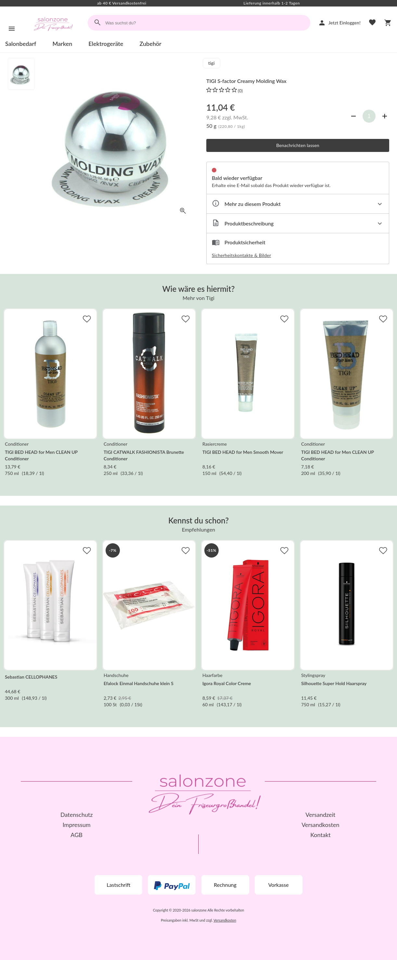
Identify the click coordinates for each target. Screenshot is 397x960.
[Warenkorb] (387, 22)
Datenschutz (76, 814)
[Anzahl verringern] (353, 116)
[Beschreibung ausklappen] (298, 223)
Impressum (77, 824)
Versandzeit (320, 814)
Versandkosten (320, 824)
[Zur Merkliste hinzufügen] (87, 319)
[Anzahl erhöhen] (384, 116)
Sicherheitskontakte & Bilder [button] (241, 255)
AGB (76, 834)
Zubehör (150, 43)
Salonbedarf (20, 43)
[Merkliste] (372, 23)
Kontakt (320, 834)
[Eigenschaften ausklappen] (298, 203)
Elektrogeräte (105, 43)
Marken (62, 43)
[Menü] (11, 28)
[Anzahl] (369, 116)
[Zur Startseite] (53, 37)
